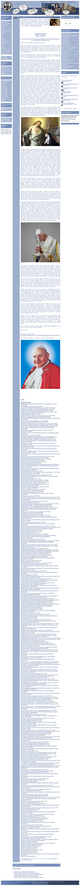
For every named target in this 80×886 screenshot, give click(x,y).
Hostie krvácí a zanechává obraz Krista (30, 556)
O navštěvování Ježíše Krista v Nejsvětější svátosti (33, 598)
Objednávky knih (5, 74)
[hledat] (69, 23)
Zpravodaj (3, 32)
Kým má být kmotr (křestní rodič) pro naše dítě (32, 826)
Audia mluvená (4, 96)
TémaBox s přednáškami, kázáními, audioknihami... (70, 55)
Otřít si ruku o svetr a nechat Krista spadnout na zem (34, 456)
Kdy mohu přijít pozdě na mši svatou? (30, 755)
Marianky (3, 43)
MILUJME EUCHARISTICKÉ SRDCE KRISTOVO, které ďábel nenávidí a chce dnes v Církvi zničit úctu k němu (39, 596)
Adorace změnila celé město (28, 607)
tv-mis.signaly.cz (6, 131)
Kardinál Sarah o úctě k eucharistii (29, 780)
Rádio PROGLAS (65, 41)
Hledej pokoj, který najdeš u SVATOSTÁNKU (32, 515)
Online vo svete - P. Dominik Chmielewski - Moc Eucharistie (36, 663)
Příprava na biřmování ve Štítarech (29, 489)
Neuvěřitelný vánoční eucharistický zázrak (31, 486)
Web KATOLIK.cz (65, 37)
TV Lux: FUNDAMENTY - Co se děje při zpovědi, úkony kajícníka (37, 834)
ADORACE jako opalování (27, 478)
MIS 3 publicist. (4, 90)
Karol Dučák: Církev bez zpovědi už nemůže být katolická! (35, 669)
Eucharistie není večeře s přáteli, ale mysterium (33, 836)
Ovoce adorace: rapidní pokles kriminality (31, 778)
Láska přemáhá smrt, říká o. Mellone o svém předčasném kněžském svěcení (40, 831)
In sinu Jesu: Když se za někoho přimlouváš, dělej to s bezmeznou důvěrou (40, 432)
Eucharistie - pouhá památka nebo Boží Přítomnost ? (34, 593)
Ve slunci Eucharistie (26, 485)
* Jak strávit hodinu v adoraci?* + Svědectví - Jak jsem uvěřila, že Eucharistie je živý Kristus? (37, 762)
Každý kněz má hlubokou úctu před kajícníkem (32, 757)
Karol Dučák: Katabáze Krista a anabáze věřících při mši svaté (36, 540)
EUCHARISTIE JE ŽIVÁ (27, 414)
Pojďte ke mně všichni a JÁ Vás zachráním (31, 484)
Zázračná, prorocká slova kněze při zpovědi (32, 614)
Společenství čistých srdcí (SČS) (69, 35)
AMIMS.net (43, 1)
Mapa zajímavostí (5, 42)
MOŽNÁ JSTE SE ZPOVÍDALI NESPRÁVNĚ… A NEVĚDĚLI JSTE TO (39, 403)
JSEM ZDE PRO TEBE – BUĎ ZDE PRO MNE (32, 505)
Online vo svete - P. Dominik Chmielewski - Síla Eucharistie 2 (36, 661)
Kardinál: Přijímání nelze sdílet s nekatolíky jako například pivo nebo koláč (39, 767)
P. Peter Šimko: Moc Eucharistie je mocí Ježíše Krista (34, 582)
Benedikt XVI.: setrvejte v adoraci (29, 584)
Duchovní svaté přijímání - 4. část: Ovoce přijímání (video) (35, 702)
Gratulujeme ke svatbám (27, 827)
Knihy (2, 45)
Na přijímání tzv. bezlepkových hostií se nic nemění (34, 785)
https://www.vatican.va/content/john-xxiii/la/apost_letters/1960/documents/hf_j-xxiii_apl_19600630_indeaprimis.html (40, 39)
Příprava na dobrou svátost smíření (30, 838)
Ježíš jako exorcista (26, 810)
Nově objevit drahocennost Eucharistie (30, 673)
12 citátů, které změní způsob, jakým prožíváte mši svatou (35, 544)
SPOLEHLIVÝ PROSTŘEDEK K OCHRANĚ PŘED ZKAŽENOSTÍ (37, 542)
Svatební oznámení (26, 842)
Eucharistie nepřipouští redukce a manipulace (32, 789)
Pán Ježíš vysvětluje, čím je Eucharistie (31, 564)
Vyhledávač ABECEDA (67, 66)
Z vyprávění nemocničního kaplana (29, 817)
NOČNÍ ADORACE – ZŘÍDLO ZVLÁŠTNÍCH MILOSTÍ (34, 415)
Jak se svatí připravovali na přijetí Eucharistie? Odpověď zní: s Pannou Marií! (40, 792)
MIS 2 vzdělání (4, 89)
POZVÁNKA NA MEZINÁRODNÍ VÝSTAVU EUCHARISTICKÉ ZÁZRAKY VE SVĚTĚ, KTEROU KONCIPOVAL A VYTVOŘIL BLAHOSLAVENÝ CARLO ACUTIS (40, 466)
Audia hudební (4, 94)
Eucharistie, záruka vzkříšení (28, 844)
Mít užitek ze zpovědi (26, 751)
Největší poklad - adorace (27, 435)
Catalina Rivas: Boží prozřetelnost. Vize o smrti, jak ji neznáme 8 (37, 639)
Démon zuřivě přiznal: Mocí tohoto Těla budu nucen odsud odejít (37, 527)
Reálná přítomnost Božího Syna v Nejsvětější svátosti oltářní (36, 549)
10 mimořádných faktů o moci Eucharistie (31, 772)
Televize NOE (65, 39)
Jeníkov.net (64, 57)
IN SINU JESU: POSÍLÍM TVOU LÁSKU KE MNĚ (33, 410)
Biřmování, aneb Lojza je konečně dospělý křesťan (33, 643)
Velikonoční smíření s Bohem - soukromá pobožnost (34, 701)
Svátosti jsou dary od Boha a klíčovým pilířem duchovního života (37, 760)
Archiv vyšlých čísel (5, 121)
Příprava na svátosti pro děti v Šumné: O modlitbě (33, 528)
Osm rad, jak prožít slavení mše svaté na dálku (32, 699)
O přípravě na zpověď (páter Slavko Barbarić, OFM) (34, 676)
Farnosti (3, 28)
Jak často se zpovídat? (26, 622)
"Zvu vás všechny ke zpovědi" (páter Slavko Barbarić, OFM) (36, 682)
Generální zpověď (25, 781)
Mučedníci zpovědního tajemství (29, 490)
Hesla (2, 38)
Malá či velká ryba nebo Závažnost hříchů (31, 481)
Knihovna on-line (5, 70)
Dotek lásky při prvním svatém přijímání (31, 769)
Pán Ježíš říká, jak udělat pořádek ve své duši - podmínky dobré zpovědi (39, 572)
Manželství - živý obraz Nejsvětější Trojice (31, 742)
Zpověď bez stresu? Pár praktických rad (31, 422)
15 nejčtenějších (5, 58)
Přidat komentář (24, 859)
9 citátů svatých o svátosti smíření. (29, 522)
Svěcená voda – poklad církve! (28, 815)
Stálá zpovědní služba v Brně (28, 849)
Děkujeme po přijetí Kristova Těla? (29, 735)
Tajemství (23, 431)
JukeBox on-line (65, 53)
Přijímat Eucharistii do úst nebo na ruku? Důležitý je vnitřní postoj (37, 776)
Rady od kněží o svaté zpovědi (29, 609)
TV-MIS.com (53, 1)
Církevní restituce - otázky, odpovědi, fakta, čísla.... (70, 64)
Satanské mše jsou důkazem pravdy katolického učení (34, 730)
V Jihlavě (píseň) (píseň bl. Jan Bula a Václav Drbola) (26, 873)
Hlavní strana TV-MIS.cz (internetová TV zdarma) (5, 82)
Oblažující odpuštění (26, 847)
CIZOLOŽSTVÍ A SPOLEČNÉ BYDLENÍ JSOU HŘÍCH (34, 407)
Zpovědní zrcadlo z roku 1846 (28, 719)
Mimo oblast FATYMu (6, 49)
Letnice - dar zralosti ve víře (28, 790)
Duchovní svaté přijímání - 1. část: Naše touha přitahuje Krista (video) (38, 707)
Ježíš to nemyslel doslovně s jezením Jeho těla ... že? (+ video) (37, 797)
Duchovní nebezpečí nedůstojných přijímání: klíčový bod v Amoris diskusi (39, 773)
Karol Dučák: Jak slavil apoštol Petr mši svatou (32, 619)
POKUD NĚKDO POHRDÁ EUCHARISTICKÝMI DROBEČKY (36, 551)
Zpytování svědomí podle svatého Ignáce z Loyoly (33, 630)
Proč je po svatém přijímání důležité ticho (31, 421)
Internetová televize (66, 43)
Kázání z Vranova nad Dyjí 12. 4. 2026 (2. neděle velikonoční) (28, 877)
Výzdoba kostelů (5, 51)
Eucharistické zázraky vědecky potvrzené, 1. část (33, 430)
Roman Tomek (27, 858)
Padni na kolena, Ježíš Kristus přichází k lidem (32, 578)
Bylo (2, 34)
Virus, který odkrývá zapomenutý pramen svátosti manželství (36, 698)
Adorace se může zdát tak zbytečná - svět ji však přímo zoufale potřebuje (39, 651)
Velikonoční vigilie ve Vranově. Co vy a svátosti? (33, 555)
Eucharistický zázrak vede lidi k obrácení (31, 534)
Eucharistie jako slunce (26, 561)
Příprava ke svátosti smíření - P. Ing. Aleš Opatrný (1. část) (35, 423)
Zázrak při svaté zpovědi (27, 809)
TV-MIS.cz (62, 1)
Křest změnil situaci (26, 852)
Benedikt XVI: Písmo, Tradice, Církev (30, 571)
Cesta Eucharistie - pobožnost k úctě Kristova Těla (33, 771)
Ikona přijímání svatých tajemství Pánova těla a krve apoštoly (36, 503)
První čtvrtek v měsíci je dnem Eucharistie (31, 642)
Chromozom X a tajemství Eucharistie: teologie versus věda (36, 425)
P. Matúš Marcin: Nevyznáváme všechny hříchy (33, 696)
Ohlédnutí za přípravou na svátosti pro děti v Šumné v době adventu (38, 523)
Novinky (3, 85)
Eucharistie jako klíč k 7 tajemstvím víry (31, 677)
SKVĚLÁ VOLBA (25, 856)
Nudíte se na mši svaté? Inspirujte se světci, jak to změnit (35, 756)
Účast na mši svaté (25, 851)
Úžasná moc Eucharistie (27, 613)
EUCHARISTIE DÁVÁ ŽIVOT (28, 406)
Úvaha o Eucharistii (26, 618)
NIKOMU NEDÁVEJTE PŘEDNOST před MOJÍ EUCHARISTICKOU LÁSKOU (40, 418)
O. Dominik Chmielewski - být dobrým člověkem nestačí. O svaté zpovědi (39, 565)
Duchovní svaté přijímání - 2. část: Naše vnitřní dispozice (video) (37, 706)
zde (10, 129)
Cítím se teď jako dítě (26, 502)
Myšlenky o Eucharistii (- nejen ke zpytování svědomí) (34, 409)
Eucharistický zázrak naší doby (28, 460)
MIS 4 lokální (4, 92)
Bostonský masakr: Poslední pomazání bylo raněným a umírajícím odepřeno (40, 853)
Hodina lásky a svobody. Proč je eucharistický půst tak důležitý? (37, 765)
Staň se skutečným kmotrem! (28, 824)
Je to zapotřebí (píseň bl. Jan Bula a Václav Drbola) (26, 876)
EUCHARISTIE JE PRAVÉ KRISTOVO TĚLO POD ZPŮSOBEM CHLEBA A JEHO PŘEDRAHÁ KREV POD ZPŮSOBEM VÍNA (40, 600)
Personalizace (4, 57)
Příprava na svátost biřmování (28, 802)
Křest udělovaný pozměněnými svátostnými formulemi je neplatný (37, 690)
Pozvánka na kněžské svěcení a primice (31, 501)
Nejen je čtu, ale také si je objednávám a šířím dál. (67, 103)
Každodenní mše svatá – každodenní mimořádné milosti (35, 439)
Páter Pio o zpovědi (26, 488)
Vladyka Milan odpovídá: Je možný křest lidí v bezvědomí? (36, 647)
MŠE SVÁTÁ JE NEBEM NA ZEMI (29, 539)
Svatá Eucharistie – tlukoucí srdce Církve (31, 457)
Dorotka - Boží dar (25, 848)
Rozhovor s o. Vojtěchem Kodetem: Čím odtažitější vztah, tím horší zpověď (40, 828)
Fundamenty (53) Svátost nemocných (30, 803)
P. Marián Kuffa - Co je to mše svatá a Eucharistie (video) (35, 634)
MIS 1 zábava (4, 87)
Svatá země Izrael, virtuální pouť (69, 47)
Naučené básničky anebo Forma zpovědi (31, 480)
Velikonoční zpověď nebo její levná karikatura (32, 511)
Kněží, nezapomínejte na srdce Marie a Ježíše (32, 459)
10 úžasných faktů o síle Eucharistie (30, 684)
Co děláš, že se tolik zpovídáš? (28, 514)
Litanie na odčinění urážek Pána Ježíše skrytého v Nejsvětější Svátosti (39, 448)
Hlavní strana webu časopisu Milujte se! (5, 119)
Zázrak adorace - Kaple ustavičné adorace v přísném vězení (36, 649)
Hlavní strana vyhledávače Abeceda (6, 110)
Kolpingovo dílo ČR (66, 61)
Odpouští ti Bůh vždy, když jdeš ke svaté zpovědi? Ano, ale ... (36, 807)
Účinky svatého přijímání (27, 594)
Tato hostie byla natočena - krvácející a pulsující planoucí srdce (37, 736)
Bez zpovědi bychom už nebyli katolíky (30, 801)
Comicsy (3, 72)
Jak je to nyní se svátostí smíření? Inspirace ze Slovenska (35, 710)
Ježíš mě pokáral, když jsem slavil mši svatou (32, 734)
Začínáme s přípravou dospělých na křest (31, 548)
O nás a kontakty (5, 53)
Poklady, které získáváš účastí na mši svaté (32, 744)
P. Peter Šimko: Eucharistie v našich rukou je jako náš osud (36, 580)
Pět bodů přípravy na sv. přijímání (29, 640)
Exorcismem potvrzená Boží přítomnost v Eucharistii (34, 764)
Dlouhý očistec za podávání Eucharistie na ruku (33, 563)
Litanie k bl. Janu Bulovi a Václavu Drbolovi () (24, 871)
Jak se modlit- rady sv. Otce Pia (29, 492)
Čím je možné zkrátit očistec (28, 531)
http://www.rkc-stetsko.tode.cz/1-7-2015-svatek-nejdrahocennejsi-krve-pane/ (40, 335)
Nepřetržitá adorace (26, 574)
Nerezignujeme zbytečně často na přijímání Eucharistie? (35, 753)
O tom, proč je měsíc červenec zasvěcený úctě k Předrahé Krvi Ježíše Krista (40, 453)
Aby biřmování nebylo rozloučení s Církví (31, 818)
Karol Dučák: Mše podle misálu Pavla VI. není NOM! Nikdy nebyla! (37, 659)
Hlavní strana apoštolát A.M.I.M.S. (5, 68)
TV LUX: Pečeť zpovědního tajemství (30, 714)
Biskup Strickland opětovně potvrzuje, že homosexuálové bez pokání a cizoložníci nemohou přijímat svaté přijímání (39, 536)
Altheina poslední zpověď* (27, 846)
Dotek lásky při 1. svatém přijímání (29, 819)
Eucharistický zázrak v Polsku (28, 821)
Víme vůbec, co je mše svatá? (28, 513)
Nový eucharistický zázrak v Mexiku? (30, 581)
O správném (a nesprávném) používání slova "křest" (34, 718)
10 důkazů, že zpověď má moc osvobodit (31, 759)
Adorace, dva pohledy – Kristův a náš (30, 482)
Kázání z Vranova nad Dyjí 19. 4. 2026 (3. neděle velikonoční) (28, 874)
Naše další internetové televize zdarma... (5, 99)
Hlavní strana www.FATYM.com (5, 22)
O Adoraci (23, 538)
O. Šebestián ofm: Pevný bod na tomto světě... (32, 606)
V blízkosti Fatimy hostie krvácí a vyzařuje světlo (33, 602)
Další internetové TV (66, 45)
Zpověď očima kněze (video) (28, 721)
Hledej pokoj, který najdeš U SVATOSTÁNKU (32, 417)
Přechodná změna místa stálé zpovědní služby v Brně (34, 843)
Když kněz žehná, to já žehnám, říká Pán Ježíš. (33, 732)
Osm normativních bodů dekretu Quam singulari (33, 474)
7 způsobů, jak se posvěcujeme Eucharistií (31, 743)
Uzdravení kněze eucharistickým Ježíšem (31, 648)
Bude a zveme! (4, 24)
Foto (2, 36)
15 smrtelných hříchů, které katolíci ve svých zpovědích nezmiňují (37, 493)
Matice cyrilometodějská (67, 49)
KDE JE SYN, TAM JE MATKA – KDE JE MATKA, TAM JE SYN (37, 497)
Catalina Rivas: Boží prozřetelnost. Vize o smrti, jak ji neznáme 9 (37, 638)
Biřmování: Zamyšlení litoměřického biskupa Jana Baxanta (35, 697)
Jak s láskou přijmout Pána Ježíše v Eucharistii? (33, 738)
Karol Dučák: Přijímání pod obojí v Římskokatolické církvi (35, 752)
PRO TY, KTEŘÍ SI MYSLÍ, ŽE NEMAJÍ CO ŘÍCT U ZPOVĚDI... (37, 472)
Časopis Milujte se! (66, 33)
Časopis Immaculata (66, 51)
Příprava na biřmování (26, 532)
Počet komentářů (53, 858)
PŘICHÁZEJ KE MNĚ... (27, 473)
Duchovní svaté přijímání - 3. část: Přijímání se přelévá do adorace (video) (39, 703)
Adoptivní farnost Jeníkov (67, 59)
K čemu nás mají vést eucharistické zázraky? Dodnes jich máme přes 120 (39, 590)
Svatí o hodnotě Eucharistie (28, 530)
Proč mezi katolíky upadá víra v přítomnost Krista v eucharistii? (37, 731)
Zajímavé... (3, 47)
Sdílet (22, 399)
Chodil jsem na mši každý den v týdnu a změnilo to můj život (36, 674)
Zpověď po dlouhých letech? (28, 560)
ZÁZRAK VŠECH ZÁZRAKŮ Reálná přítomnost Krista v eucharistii (37, 822)
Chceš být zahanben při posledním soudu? (31, 553)
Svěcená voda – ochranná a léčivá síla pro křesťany (34, 814)
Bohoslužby (4, 26)
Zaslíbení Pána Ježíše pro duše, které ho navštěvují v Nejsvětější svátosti (39, 624)
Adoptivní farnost (5, 30)
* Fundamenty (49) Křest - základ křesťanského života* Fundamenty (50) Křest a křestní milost (34, 795)
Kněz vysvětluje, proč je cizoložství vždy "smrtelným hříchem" (36, 623)
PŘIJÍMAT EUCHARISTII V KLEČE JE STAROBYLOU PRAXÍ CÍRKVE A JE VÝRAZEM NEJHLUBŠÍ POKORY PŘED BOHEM (40, 604)
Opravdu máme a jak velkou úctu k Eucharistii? (33, 552)
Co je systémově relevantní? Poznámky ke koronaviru (34, 678)
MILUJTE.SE (71, 1)
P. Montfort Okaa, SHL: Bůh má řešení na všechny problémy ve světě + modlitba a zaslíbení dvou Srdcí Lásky (39, 636)
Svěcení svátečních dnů (27, 496)
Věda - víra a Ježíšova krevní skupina (30, 461)
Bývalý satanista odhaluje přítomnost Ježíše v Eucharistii (35, 621)
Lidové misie (4, 40)
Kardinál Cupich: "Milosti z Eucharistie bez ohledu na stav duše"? (37, 653)
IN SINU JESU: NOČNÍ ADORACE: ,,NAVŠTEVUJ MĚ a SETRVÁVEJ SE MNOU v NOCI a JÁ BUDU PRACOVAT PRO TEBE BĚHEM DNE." (39, 427)
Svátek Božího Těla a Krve (27, 463)
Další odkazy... (65, 68)
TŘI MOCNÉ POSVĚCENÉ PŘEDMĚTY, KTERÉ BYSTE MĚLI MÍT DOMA (40, 782)
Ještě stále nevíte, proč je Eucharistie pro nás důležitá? (35, 526)
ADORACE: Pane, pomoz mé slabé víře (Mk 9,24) (33, 506)
